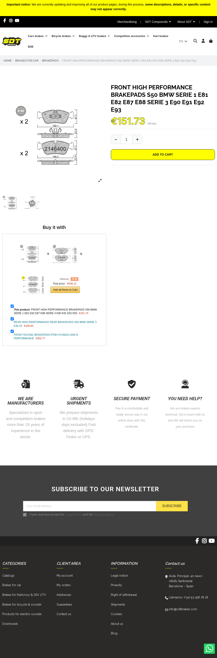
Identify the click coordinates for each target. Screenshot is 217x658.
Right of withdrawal (124, 594)
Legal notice (73, 514)
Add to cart (163, 154)
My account (65, 575)
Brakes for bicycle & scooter (22, 604)
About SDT (186, 22)
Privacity (116, 585)
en (183, 41)
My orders (64, 585)
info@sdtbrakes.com (183, 609)
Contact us (64, 614)
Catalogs (8, 575)
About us (117, 623)
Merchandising (127, 21)
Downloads (10, 623)
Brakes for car (11, 585)
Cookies (116, 614)
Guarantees (64, 604)
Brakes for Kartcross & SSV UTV (24, 594)
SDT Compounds (158, 22)
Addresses (64, 594)
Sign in (208, 21)
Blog (114, 633)
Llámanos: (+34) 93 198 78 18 (188, 597)
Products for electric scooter (22, 614)
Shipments (118, 604)
